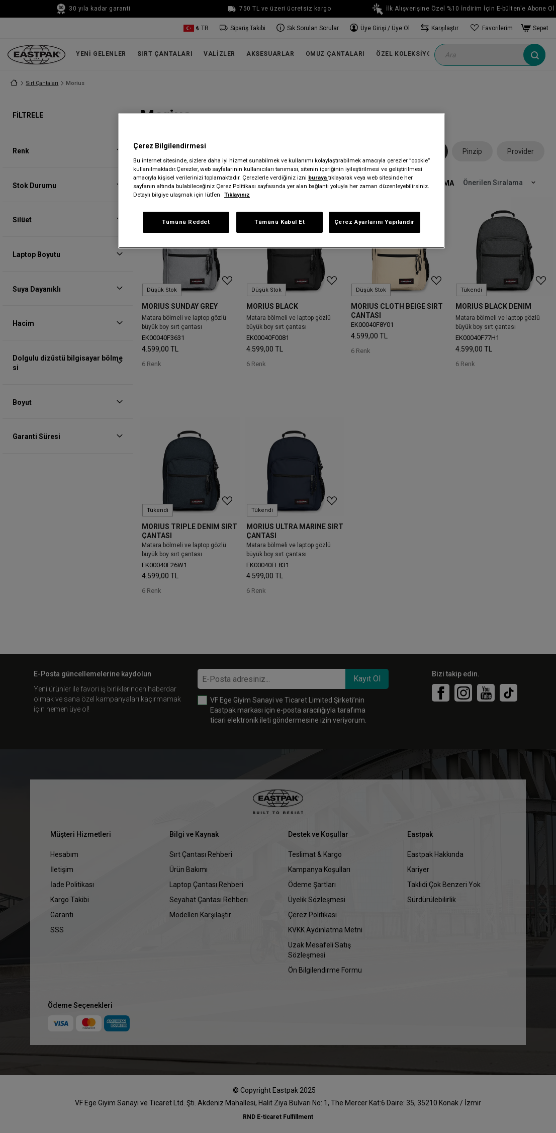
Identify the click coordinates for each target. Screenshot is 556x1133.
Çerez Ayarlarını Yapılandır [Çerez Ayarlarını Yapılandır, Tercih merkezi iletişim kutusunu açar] (374, 221)
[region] (281, 180)
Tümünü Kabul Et (279, 221)
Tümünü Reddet (186, 221)
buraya (318, 177)
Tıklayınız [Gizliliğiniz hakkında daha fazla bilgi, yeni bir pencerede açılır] (237, 194)
